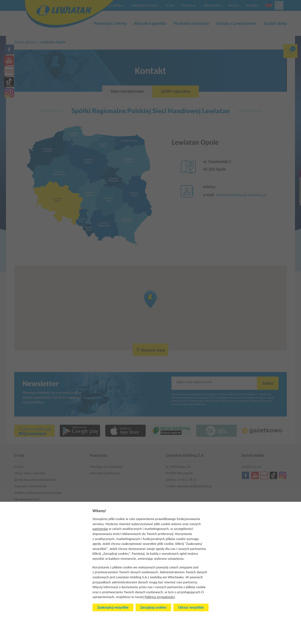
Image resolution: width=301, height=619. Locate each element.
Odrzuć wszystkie (191, 607)
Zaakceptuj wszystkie (113, 607)
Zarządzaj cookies (153, 607)
